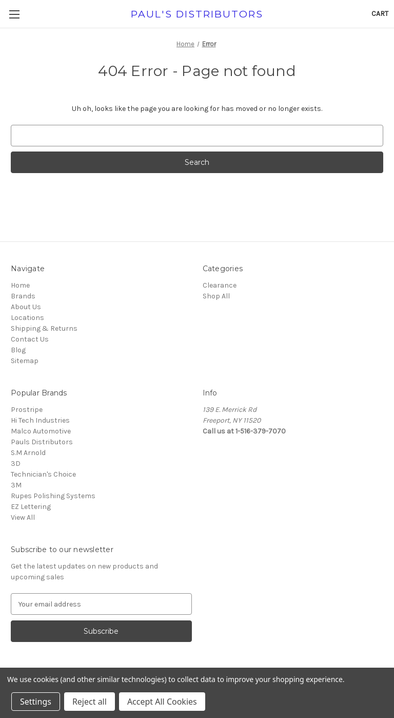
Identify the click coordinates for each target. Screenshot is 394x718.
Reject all (89, 701)
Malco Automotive (41, 431)
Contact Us (30, 339)
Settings (35, 701)
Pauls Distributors (42, 442)
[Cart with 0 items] (380, 13)
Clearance (220, 285)
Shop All (216, 296)
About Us (26, 307)
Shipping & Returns (44, 328)
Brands (23, 296)
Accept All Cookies (162, 701)
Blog (18, 350)
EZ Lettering (31, 506)
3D (16, 463)
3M (16, 485)
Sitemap (24, 360)
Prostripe (27, 409)
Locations (27, 317)
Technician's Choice (43, 474)
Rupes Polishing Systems (53, 496)
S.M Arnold (28, 452)
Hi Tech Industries (40, 420)
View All (23, 517)
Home (20, 285)
